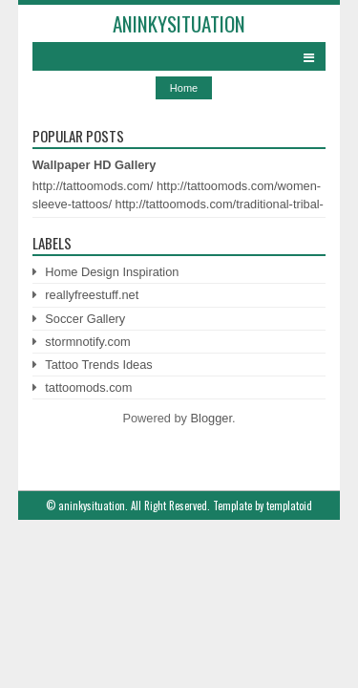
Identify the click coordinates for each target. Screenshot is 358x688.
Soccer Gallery (85, 319)
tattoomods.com (88, 387)
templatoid (289, 505)
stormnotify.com (87, 341)
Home (184, 88)
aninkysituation (179, 23)
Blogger (211, 418)
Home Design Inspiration (112, 272)
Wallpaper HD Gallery (94, 165)
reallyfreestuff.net (91, 295)
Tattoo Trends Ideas (98, 364)
